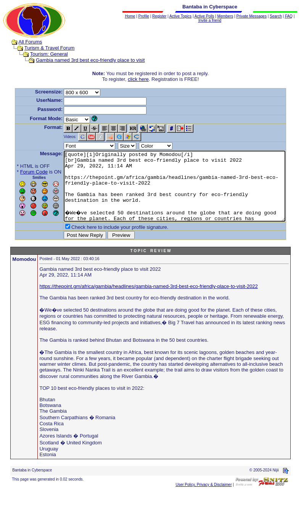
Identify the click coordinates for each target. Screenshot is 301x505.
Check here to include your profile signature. (108, 241)
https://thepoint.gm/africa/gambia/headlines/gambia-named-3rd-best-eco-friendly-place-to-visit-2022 (149, 300)
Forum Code (22, 172)
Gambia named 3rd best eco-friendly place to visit (83, 60)
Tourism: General (41, 54)
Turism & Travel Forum (42, 48)
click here (139, 79)
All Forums (23, 42)
